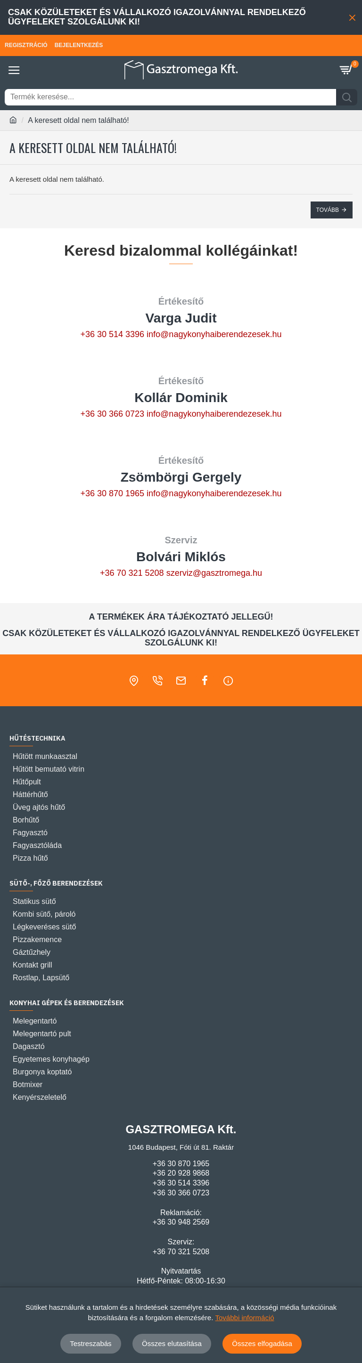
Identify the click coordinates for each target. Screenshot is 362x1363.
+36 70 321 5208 (132, 573)
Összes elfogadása (262, 1343)
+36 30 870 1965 (112, 493)
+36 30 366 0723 (112, 414)
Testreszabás (90, 1343)
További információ (244, 1318)
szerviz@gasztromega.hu (214, 573)
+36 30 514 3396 (112, 334)
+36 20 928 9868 (181, 1173)
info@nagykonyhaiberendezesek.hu (214, 334)
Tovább (327, 210)
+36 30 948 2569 (181, 1222)
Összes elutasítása (172, 1343)
